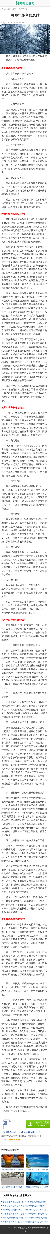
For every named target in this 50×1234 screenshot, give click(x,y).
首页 (14, 9)
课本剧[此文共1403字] (36, 1209)
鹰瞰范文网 (22, 1228)
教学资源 (23, 9)
